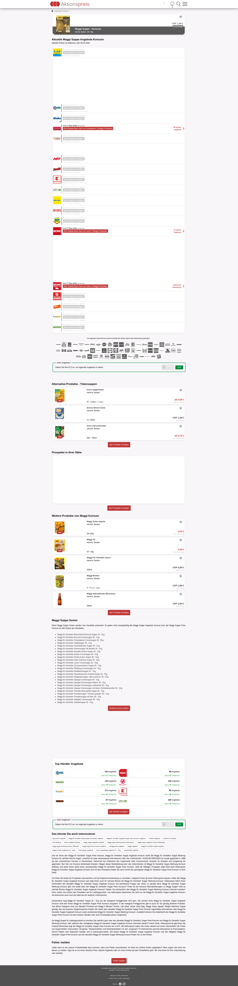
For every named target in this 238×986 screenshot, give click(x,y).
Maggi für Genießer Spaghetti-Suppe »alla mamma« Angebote (125, 838)
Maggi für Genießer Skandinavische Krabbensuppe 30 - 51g (82, 674)
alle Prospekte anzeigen (119, 508)
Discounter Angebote (58, 838)
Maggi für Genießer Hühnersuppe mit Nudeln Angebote (86, 838)
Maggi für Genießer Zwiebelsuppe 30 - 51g (75, 702)
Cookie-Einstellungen (123, 978)
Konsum (65, 11)
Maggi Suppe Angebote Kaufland (93, 842)
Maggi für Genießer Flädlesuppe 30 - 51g (74, 643)
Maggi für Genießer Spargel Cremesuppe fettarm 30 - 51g (81, 682)
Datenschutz (124, 975)
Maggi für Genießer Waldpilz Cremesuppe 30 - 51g (78, 699)
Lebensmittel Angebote (131, 850)
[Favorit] (180, 16)
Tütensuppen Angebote (85, 850)
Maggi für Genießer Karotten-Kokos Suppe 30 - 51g (78, 651)
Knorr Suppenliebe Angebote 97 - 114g (108, 850)
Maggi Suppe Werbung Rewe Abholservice (120, 842)
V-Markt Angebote (154, 838)
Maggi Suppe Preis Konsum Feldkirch (94, 846)
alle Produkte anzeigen (118, 445)
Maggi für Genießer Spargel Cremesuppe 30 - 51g (78, 680)
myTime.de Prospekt (169, 838)
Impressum (113, 975)
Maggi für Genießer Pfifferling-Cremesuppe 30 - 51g (79, 668)
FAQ (115, 978)
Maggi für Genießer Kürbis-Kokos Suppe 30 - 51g (78, 657)
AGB (118, 975)
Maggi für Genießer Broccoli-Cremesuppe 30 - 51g (78, 637)
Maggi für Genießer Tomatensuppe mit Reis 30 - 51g (79, 697)
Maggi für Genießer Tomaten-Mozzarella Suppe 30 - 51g (80, 691)
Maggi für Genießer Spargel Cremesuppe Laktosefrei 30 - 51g (83, 685)
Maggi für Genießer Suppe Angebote (152, 846)
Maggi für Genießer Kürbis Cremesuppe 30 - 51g (77, 654)
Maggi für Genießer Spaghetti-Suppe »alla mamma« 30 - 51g (82, 677)
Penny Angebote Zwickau (72, 842)
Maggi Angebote (133, 846)
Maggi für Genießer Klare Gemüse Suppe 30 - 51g (78, 660)
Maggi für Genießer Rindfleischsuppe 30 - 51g (76, 671)
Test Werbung (56, 842)
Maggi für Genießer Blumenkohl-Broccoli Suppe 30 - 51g (81, 634)
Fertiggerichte (121, 901)
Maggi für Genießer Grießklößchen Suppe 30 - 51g (78, 646)
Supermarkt (58, 11)
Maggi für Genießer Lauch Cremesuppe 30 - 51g (77, 663)
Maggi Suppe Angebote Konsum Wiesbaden (151, 842)
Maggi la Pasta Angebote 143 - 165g (63, 850)
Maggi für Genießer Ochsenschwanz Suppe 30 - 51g (79, 665)
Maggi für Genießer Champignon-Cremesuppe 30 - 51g (80, 640)
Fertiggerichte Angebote (116, 846)
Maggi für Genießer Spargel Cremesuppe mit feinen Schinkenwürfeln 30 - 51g (89, 688)
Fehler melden (119, 961)
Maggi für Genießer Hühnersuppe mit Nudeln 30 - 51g (79, 649)
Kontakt (111, 978)
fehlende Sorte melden (119, 708)
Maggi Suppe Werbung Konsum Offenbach (65, 846)
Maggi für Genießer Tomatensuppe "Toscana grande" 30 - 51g (83, 694)
